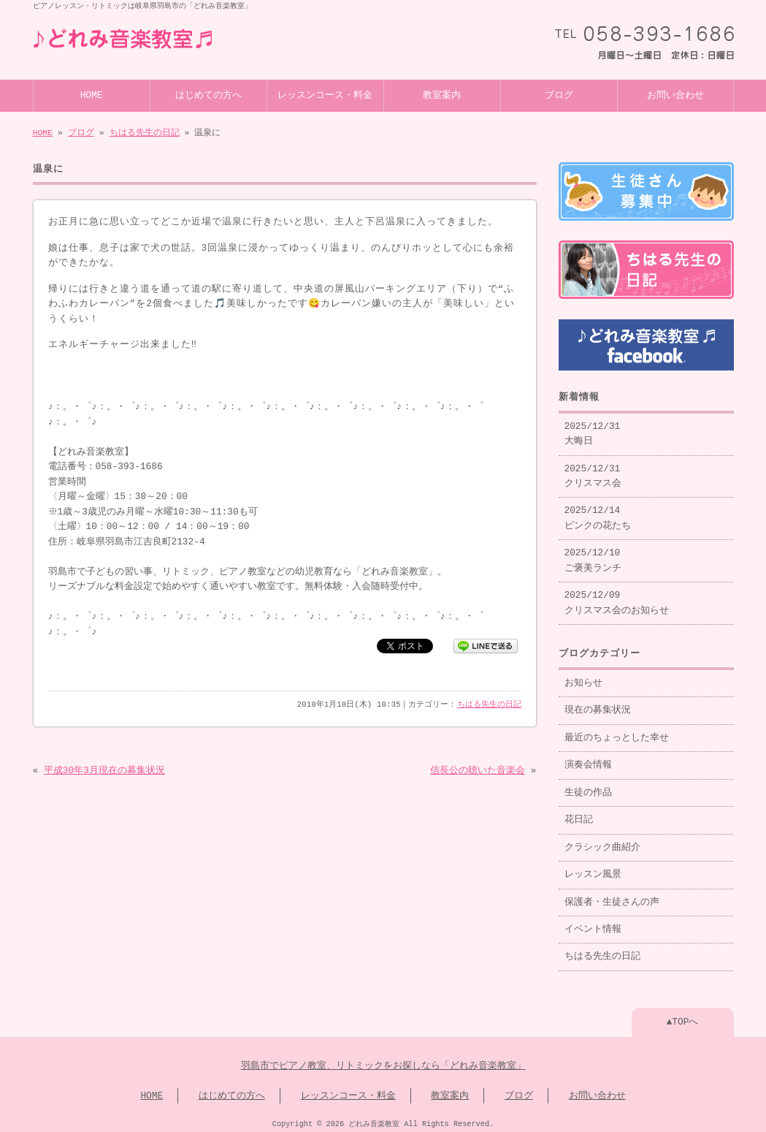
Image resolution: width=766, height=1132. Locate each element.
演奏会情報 (588, 759)
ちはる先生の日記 (145, 131)
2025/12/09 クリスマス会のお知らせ (616, 597)
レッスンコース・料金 (324, 94)
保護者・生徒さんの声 (611, 896)
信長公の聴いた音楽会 (477, 769)
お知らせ (583, 677)
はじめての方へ (208, 94)
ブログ (559, 94)
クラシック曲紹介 (602, 841)
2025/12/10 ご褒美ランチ (592, 555)
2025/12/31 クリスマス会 (592, 471)
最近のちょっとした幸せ (616, 732)
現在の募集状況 (597, 704)
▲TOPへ (683, 1016)
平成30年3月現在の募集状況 (104, 769)
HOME (91, 94)
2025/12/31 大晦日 (592, 428)
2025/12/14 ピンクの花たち (597, 512)
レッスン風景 (592, 868)
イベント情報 (592, 923)
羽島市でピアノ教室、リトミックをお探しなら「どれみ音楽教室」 (383, 1060)
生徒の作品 (588, 787)
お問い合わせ (675, 94)
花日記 (578, 814)
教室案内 (442, 94)
